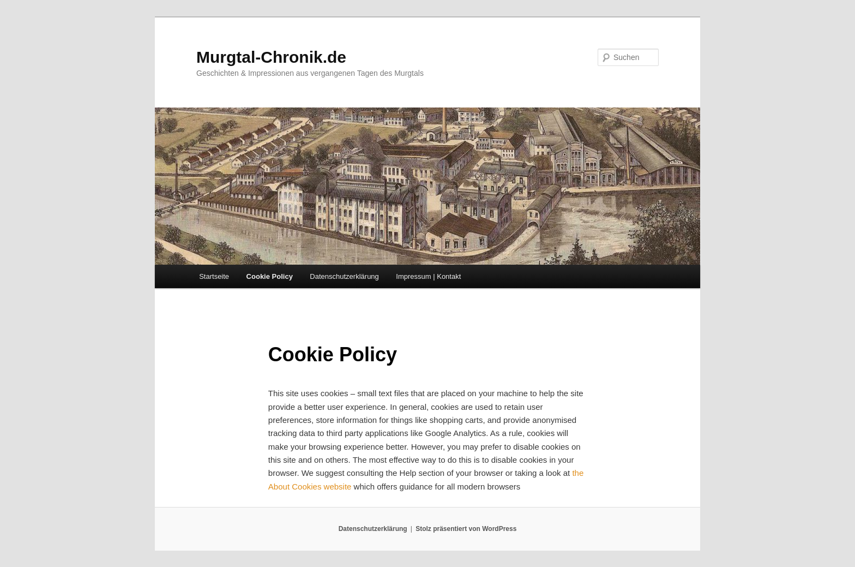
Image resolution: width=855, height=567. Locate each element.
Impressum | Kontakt (428, 276)
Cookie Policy (269, 276)
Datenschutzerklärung (344, 276)
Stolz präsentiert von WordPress (466, 529)
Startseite (214, 276)
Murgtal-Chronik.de (271, 57)
